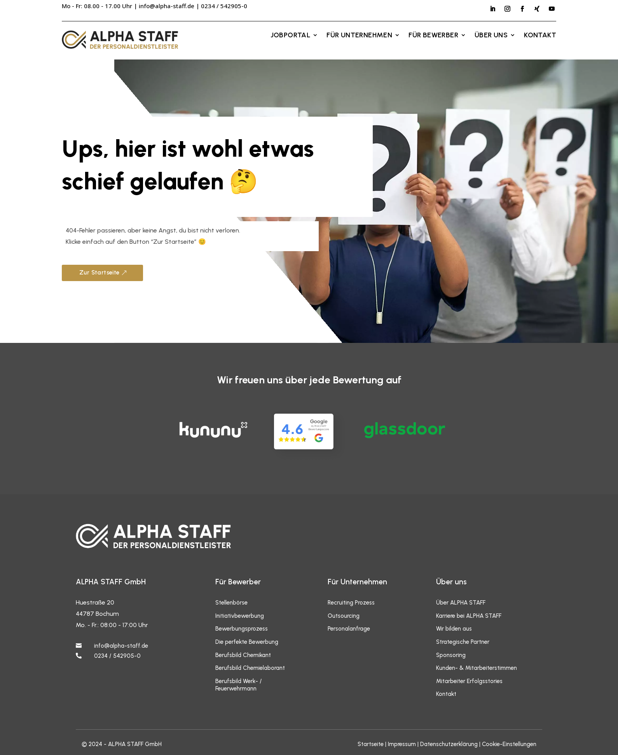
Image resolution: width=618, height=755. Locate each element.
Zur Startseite (99, 272)
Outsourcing (344, 615)
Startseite (371, 744)
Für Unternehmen (359, 35)
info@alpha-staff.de (166, 6)
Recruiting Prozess (351, 602)
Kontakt (540, 35)
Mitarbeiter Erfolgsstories (469, 681)
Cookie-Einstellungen (509, 744)
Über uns (491, 35)
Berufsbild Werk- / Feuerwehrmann (238, 685)
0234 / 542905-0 (117, 655)
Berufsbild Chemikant (243, 655)
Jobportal (291, 35)
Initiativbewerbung (239, 615)
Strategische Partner (462, 641)
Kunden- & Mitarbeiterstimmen (476, 667)
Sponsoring (451, 655)
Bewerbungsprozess (241, 628)
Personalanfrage (349, 628)
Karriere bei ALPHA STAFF (468, 615)
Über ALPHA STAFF (460, 602)
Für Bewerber (433, 35)
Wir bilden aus (454, 628)
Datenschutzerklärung (449, 744)
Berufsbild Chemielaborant (250, 667)
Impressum (402, 744)
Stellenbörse (231, 602)
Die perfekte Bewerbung (246, 641)
